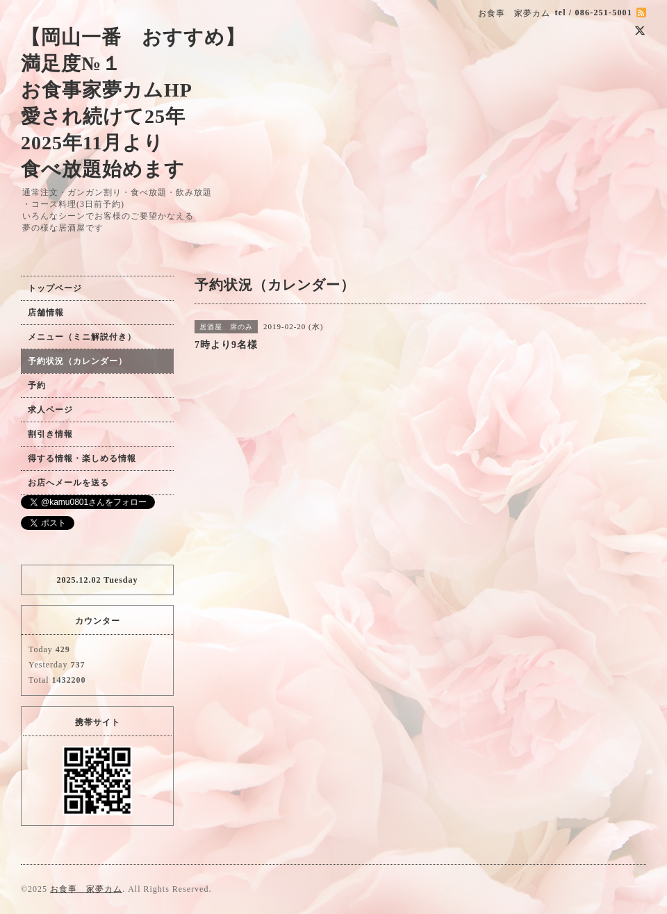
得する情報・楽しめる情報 (82, 458)
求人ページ (50, 410)
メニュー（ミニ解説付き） (82, 337)
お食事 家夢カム (86, 889)
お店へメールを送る (68, 483)
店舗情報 (46, 312)
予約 (37, 385)
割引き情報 (50, 434)
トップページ (55, 288)
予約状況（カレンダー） (77, 361)
